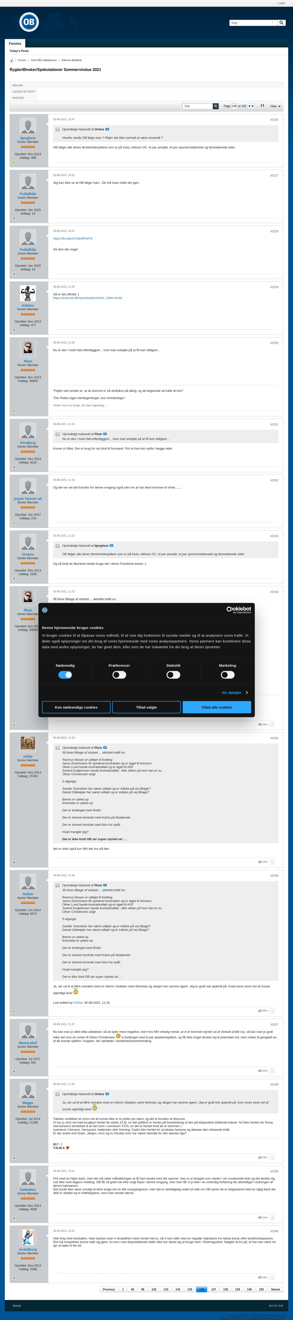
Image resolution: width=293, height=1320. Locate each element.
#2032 (274, 480)
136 (201, 1289)
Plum (28, 361)
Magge (28, 1103)
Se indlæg (107, 129)
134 (177, 1289)
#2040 (274, 1231)
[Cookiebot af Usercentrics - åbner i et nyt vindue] (230, 610)
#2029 (274, 287)
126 (153, 1289)
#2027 (274, 175)
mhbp (27, 756)
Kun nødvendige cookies (76, 707)
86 (142, 1289)
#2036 (274, 875)
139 (237, 1289)
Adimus (28, 305)
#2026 (274, 119)
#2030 (274, 343)
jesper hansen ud (28, 499)
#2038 (274, 1084)
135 (189, 1289)
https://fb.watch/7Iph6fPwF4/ (73, 238)
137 (213, 1289)
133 (165, 1289)
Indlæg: (25, 157)
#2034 (274, 592)
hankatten (28, 1190)
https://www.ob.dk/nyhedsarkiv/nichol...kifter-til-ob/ (87, 298)
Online (28, 894)
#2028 (274, 231)
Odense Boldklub (72, 60)
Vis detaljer (231, 693)
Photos (18, 97)
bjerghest (27, 138)
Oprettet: (21, 154)
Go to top (276, 1305)
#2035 (274, 738)
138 (225, 1289)
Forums (15, 43)
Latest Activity (23, 91)
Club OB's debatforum (44, 60)
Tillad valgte (146, 707)
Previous (109, 1289)
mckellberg (28, 1249)
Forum (22, 60)
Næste (275, 1289)
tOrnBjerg (28, 443)
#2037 (274, 1024)
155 (261, 1289)
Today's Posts (19, 51)
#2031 (274, 424)
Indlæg (17, 85)
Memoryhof (28, 1043)
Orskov (28, 554)
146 (249, 1289)
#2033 (274, 536)
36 (132, 1289)
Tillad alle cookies (216, 707)
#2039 (274, 1171)
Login (281, 3)
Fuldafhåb (28, 194)
